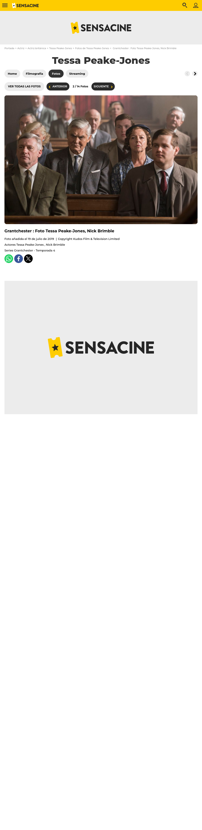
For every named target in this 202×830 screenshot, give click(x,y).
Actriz (20, 48)
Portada (9, 48)
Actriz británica (37, 48)
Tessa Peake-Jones (60, 48)
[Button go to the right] (195, 73)
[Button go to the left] (187, 73)
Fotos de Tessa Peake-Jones (92, 48)
